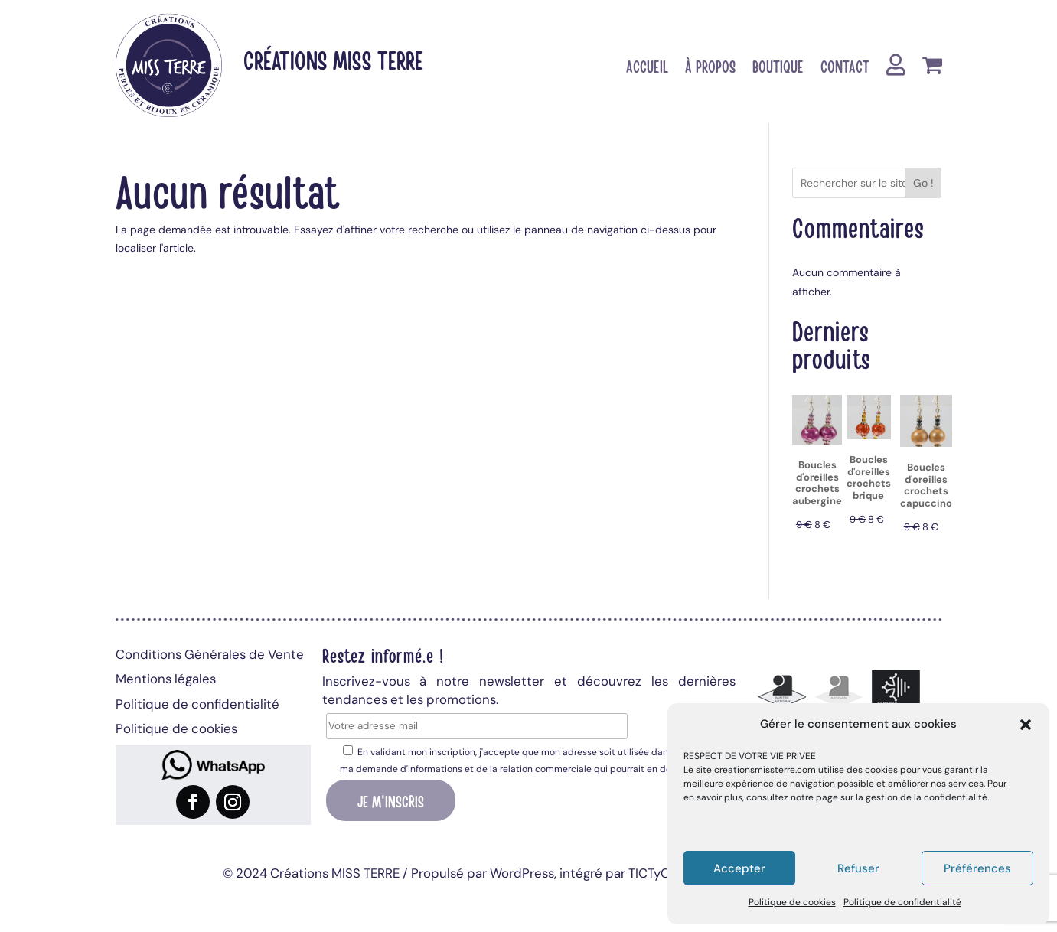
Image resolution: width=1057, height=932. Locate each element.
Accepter (739, 868)
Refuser (858, 868)
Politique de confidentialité (902, 902)
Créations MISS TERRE (333, 59)
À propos (710, 68)
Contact (844, 68)
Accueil (647, 68)
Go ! (923, 183)
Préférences (977, 868)
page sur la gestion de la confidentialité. (902, 797)
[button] (1025, 724)
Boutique (778, 68)
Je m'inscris (390, 800)
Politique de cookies (792, 902)
